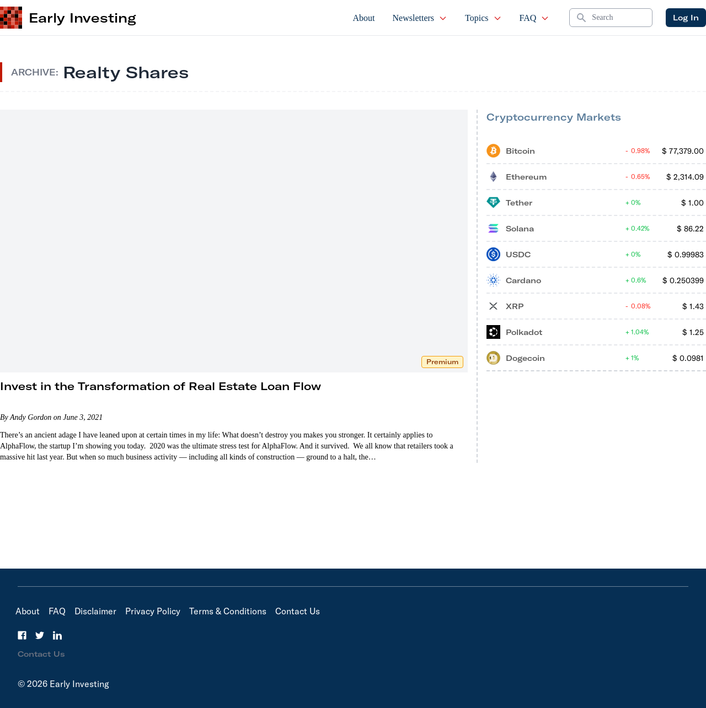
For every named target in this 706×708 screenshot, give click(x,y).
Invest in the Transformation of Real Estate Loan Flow (160, 386)
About (364, 18)
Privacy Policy (152, 611)
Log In (686, 18)
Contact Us (297, 611)
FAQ (535, 18)
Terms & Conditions (227, 611)
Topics (483, 18)
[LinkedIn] (57, 635)
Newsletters (420, 18)
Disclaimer (95, 611)
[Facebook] (22, 635)
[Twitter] (39, 635)
